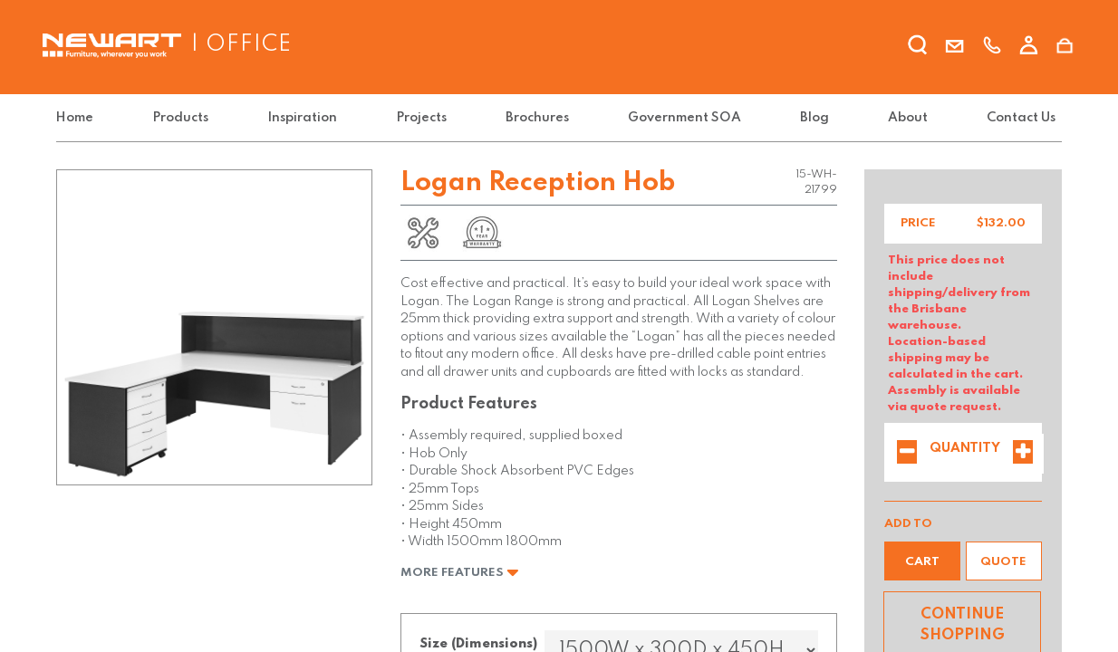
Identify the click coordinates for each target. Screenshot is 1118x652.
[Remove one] (907, 454)
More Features (459, 573)
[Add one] (1023, 454)
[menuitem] (78, 118)
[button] (922, 561)
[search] (918, 48)
